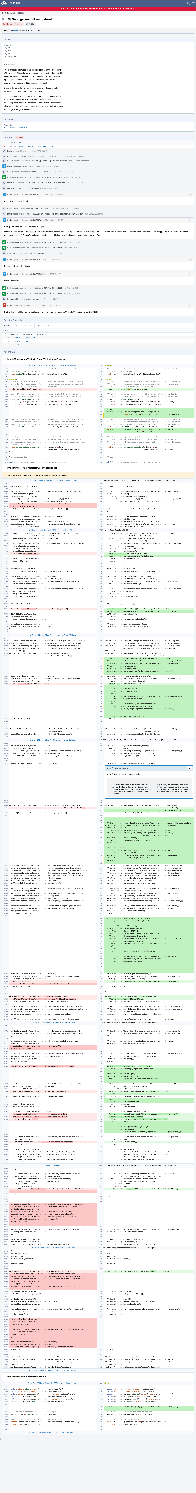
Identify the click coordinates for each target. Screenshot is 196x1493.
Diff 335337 (38, 274)
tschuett (35, 208)
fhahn (16, 30)
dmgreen (12, 57)
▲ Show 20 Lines (36, 530)
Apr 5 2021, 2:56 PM (53, 260)
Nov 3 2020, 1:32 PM (40, 151)
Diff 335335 (38, 259)
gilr (9, 51)
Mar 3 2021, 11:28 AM (54, 253)
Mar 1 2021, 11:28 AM (94, 214)
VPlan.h (15, 344)
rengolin (11, 54)
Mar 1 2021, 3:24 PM (72, 248)
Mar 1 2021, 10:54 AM (54, 194)
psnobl (43, 161)
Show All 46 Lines (53, 1023)
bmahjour (35, 161)
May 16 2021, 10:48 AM (51, 305)
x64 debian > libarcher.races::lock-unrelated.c (37, 146)
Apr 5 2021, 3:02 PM (53, 274)
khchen (10, 188)
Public (31, 24)
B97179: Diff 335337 (53, 293)
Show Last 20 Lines (68, 1370)
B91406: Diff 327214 (53, 248)
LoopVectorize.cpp (20, 341)
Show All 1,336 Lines (53, 1383)
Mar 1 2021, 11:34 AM (54, 220)
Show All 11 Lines (53, 1165)
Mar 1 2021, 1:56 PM (72, 242)
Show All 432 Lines (52, 740)
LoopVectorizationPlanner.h (23, 338)
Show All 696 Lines (51, 1433)
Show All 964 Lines (51, 1370)
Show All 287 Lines (53, 366)
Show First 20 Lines (36, 366)
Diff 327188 (38, 194)
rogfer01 (51, 161)
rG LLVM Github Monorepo (15, 127)
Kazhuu (10, 299)
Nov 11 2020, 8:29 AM (49, 188)
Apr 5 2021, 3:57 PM (72, 294)
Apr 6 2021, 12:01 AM (49, 299)
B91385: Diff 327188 (53, 242)
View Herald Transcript (56, 156)
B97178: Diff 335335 (53, 288)
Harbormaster (13, 177)
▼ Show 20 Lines (69, 366)
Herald (10, 156)
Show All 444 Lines (52, 635)
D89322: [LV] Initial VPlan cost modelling (46, 183)
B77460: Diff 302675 (53, 177)
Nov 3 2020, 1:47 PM (75, 183)
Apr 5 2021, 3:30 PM (72, 288)
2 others (63, 161)
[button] (193, 3)
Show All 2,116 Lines (52, 530)
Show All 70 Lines (53, 1248)
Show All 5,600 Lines (53, 480)
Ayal (10, 48)
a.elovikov (11, 253)
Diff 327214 (38, 220)
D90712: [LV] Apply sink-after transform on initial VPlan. (58, 214)
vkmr (33, 172)
